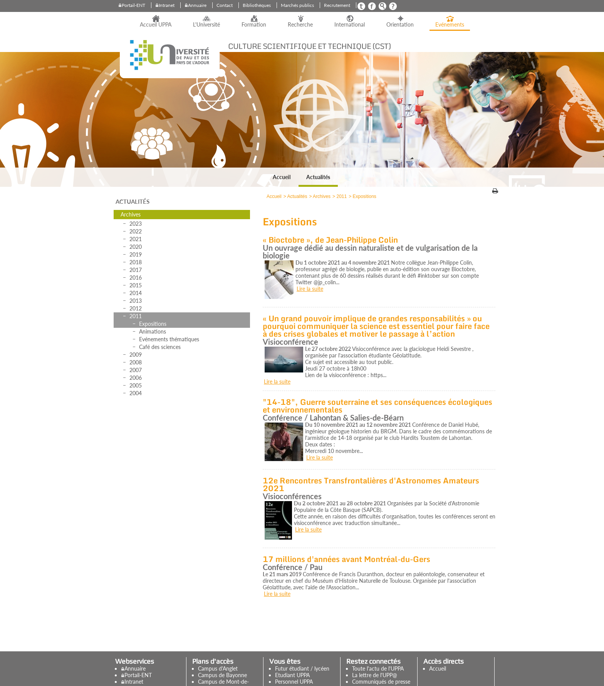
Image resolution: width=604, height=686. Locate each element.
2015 (135, 285)
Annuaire (197, 5)
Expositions (152, 323)
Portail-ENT (133, 5)
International (349, 25)
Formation (254, 25)
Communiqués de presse (381, 681)
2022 (135, 231)
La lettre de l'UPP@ (374, 675)
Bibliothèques (257, 5)
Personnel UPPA (294, 681)
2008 (135, 362)
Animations (152, 331)
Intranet (166, 5)
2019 (135, 254)
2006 (135, 377)
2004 (135, 393)
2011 (135, 316)
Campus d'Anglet (218, 668)
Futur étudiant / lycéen (302, 668)
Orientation (400, 25)
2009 (135, 354)
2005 (135, 385)
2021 (135, 239)
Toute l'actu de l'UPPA (378, 668)
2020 (135, 246)
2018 (135, 262)
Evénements (449, 25)
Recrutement (337, 5)
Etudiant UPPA (292, 675)
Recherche (300, 25)
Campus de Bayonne (222, 675)
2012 (135, 308)
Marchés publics (297, 5)
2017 (135, 270)
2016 (135, 277)
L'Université (206, 25)
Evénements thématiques (169, 339)
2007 (135, 370)
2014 (135, 293)
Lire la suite (310, 288)
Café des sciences (160, 347)
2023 (135, 223)
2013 (135, 300)
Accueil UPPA (155, 25)
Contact (224, 5)
